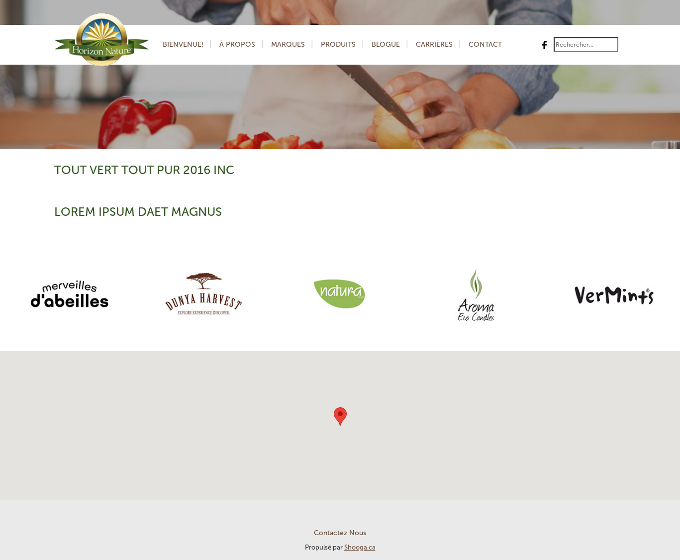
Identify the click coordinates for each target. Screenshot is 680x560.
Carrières (434, 44)
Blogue (386, 44)
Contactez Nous (340, 533)
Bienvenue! (183, 44)
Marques (288, 44)
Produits (338, 44)
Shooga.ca (360, 547)
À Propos (237, 44)
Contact (485, 44)
